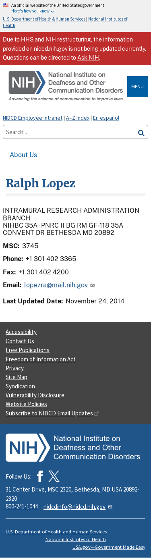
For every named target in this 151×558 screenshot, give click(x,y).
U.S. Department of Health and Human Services (56, 532)
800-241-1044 (22, 506)
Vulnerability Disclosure (35, 395)
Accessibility (21, 332)
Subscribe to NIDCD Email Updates (52, 413)
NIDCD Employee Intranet (32, 117)
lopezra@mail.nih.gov (60, 285)
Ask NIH (88, 57)
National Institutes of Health (76, 539)
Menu (137, 86)
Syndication (20, 386)
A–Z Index (77, 117)
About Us (23, 155)
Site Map (16, 377)
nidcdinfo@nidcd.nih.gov (78, 506)
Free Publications (28, 350)
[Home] (66, 86)
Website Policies (26, 404)
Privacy (15, 368)
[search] (141, 132)
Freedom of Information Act (41, 359)
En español (106, 117)
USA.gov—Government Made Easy (108, 547)
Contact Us (20, 341)
